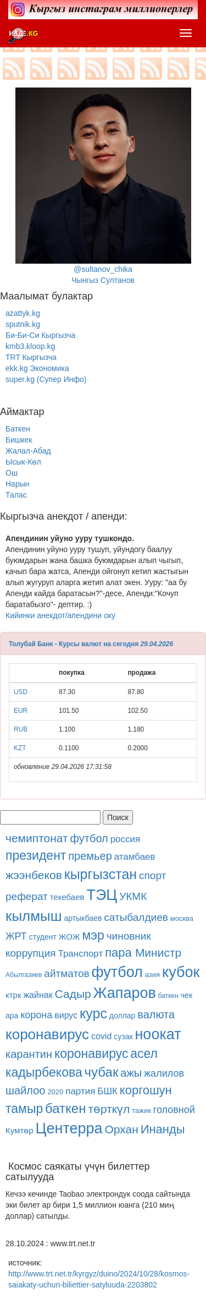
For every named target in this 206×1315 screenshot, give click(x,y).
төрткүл (109, 1109)
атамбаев (134, 857)
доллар (122, 1015)
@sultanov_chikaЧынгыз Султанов (103, 186)
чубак (102, 1072)
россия (125, 839)
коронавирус (47, 1034)
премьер (90, 856)
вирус (65, 1015)
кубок (180, 972)
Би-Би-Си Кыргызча (40, 335)
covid (101, 1036)
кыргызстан (100, 874)
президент (35, 855)
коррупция (30, 953)
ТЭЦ (101, 895)
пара (120, 952)
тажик (141, 1110)
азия (152, 974)
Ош (11, 472)
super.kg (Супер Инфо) (45, 379)
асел (144, 1053)
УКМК (133, 896)
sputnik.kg (22, 324)
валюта (156, 1014)
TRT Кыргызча (31, 357)
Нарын (17, 483)
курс (93, 1013)
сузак (123, 1036)
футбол (89, 838)
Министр (158, 952)
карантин (28, 1054)
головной (174, 1109)
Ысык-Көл (23, 461)
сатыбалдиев (136, 917)
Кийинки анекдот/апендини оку (60, 615)
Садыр (73, 993)
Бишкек (18, 439)
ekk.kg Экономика (37, 368)
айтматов (66, 973)
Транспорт (80, 953)
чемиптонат (36, 838)
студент (43, 936)
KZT (20, 748)
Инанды (163, 1129)
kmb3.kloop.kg (30, 346)
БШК (107, 1091)
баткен (168, 996)
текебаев (67, 897)
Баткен (17, 428)
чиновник (129, 936)
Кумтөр (19, 1130)
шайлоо (25, 1090)
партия (80, 1091)
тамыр (24, 1108)
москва (181, 918)
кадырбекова (43, 1072)
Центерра (69, 1128)
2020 (55, 1092)
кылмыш (33, 916)
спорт (152, 875)
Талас (16, 494)
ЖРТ (16, 936)
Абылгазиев (23, 975)
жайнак (37, 995)
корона (36, 1015)
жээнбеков (33, 875)
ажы (131, 1073)
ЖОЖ (69, 936)
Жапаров (124, 993)
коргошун (146, 1090)
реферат (26, 896)
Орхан (121, 1129)
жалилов (164, 1073)
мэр (93, 935)
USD (20, 692)
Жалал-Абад (28, 450)
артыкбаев (83, 918)
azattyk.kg (22, 313)
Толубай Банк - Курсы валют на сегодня (73, 644)
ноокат (158, 1034)
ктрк (13, 995)
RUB (20, 729)
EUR (20, 710)
